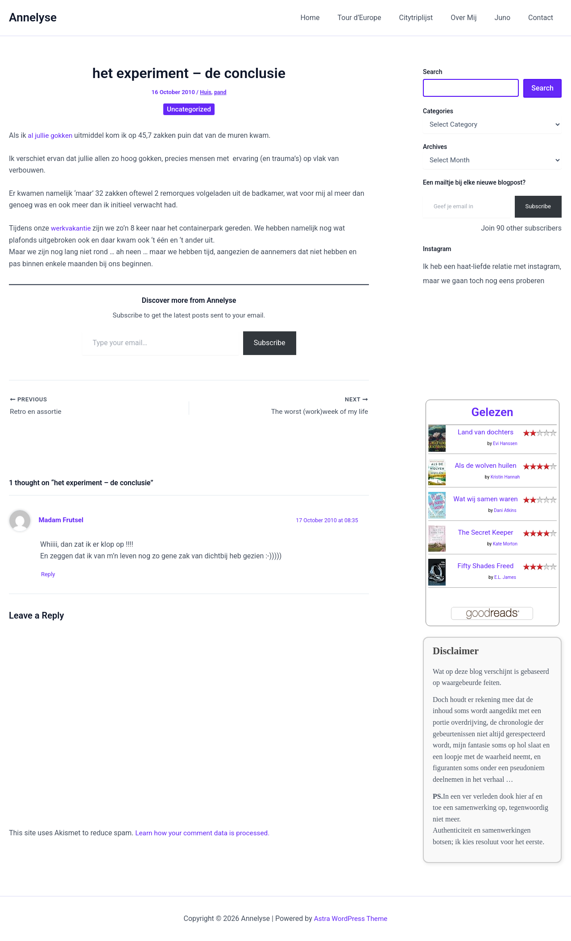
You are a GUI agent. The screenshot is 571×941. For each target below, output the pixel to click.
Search (432, 71)
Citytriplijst (429, 17)
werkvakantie (73, 228)
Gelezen (492, 412)
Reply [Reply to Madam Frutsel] (52, 575)
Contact (542, 17)
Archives (435, 146)
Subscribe (270, 342)
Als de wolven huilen (485, 465)
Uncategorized (189, 109)
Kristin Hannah (505, 477)
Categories (438, 111)
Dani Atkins (505, 510)
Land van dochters (485, 432)
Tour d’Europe (375, 17)
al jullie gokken (51, 135)
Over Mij (472, 17)
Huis (205, 92)
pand (220, 92)
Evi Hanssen (505, 443)
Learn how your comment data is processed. (205, 834)
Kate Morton (505, 543)
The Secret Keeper (486, 532)
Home (329, 17)
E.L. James (505, 577)
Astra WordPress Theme (350, 918)
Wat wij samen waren (485, 499)
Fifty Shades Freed (485, 565)
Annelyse (33, 17)
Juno (508, 17)
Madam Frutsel (62, 521)
